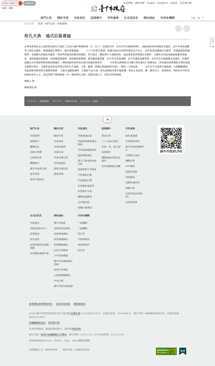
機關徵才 (34, 163)
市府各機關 (167, 17)
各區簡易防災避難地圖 (39, 246)
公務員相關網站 (62, 275)
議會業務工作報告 (87, 169)
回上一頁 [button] (186, 28)
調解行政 (130, 188)
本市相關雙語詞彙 (111, 166)
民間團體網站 (61, 244)
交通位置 (75, 313)
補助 (11, 8)
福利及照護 (131, 135)
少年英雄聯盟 (61, 255)
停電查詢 (34, 233)
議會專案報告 (85, 155)
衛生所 (81, 250)
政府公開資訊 (37, 179)
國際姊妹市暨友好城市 (111, 159)
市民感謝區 (60, 163)
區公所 (81, 233)
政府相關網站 (61, 239)
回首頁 (173, 3)
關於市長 (58, 135)
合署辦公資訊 (132, 155)
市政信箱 (76, 328)
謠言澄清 (34, 173)
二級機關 (82, 228)
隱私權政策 (79, 304)
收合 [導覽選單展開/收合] (107, 119)
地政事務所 (84, 244)
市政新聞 (62, 23)
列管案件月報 (85, 191)
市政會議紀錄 (85, 135)
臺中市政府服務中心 (134, 148)
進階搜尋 (29, 3)
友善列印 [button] (178, 28)
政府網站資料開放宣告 (41, 304)
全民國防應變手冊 (39, 253)
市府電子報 (185, 3)
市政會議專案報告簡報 (87, 143)
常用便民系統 (132, 141)
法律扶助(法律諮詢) (134, 195)
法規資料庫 (131, 202)
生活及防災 (131, 17)
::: (1, 1)
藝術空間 (58, 173)
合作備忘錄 (84, 202)
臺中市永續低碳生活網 (63, 262)
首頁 (40, 23)
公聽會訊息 (36, 157)
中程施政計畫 (85, 174)
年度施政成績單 (86, 185)
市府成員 (58, 141)
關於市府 (63, 17)
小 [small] (199, 17)
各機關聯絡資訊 (37, 322)
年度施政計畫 (85, 180)
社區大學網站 (61, 250)
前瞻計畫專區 (85, 207)
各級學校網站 (61, 233)
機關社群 (130, 160)
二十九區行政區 (110, 141)
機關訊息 (34, 146)
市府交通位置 (61, 157)
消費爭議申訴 (132, 182)
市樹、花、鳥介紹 (111, 146)
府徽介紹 (58, 152)
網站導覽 (140, 3)
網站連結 (149, 17)
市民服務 (113, 17)
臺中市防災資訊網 (63, 286)
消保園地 (130, 177)
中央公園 (58, 280)
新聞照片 (34, 141)
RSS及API (162, 3)
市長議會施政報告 (87, 149)
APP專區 (130, 166)
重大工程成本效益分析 (87, 162)
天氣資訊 (34, 222)
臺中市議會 (60, 222)
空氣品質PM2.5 (38, 228)
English (151, 3)
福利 (4, 8)
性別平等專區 (61, 269)
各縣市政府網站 (62, 228)
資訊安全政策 (63, 304)
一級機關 (82, 222)
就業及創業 (131, 171)
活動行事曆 (36, 152)
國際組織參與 (85, 196)
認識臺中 (96, 17)
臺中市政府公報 (38, 168)
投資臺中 (106, 152)
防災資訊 (34, 239)
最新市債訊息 (61, 168)
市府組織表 (60, 146)
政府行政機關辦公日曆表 (54, 334)
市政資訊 (79, 17)
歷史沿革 (106, 135)
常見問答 (128, 3)
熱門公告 (46, 17)
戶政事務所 (84, 239)
